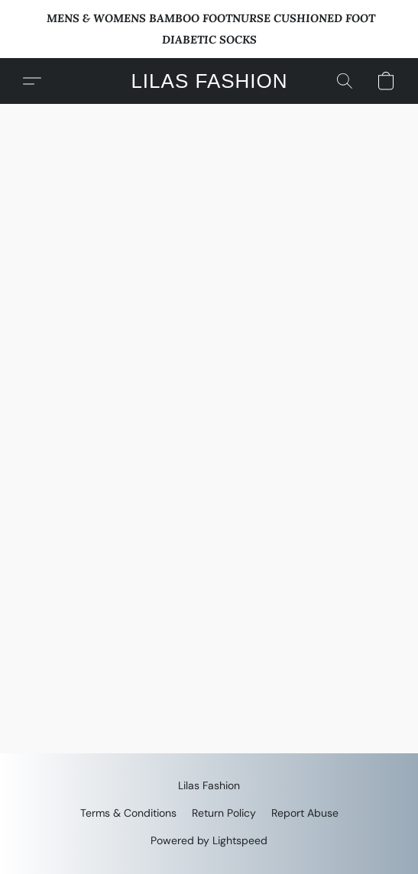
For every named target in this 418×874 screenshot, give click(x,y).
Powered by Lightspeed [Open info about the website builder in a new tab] (209, 840)
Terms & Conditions (128, 813)
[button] (209, 81)
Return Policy (224, 813)
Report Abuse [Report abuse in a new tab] (305, 813)
